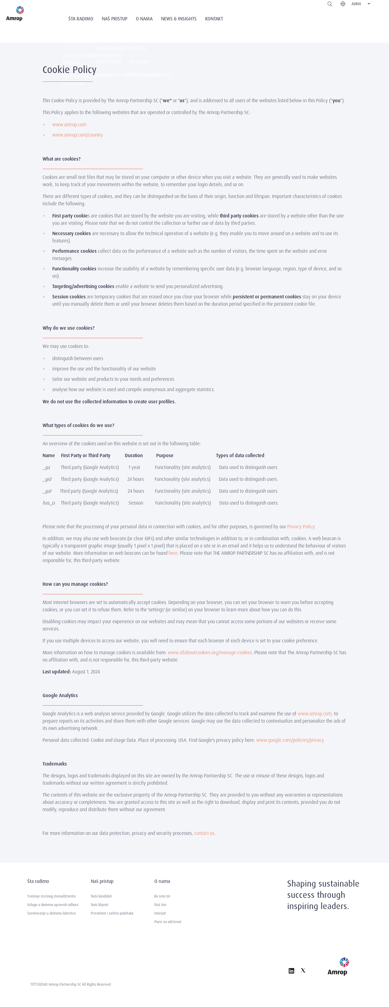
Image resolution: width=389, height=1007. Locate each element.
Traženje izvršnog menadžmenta (51, 896)
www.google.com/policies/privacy (290, 740)
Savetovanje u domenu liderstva (51, 913)
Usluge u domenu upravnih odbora (52, 904)
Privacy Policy (300, 526)
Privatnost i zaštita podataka (112, 913)
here (173, 553)
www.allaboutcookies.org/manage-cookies (210, 652)
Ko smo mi (162, 896)
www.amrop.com (69, 124)
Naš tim (160, 904)
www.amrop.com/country (77, 135)
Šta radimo (80, 19)
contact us (204, 833)
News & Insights (179, 19)
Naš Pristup (114, 19)
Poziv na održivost (167, 921)
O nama (144, 19)
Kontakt (214, 19)
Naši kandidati (101, 896)
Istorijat (160, 913)
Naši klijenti (99, 904)
